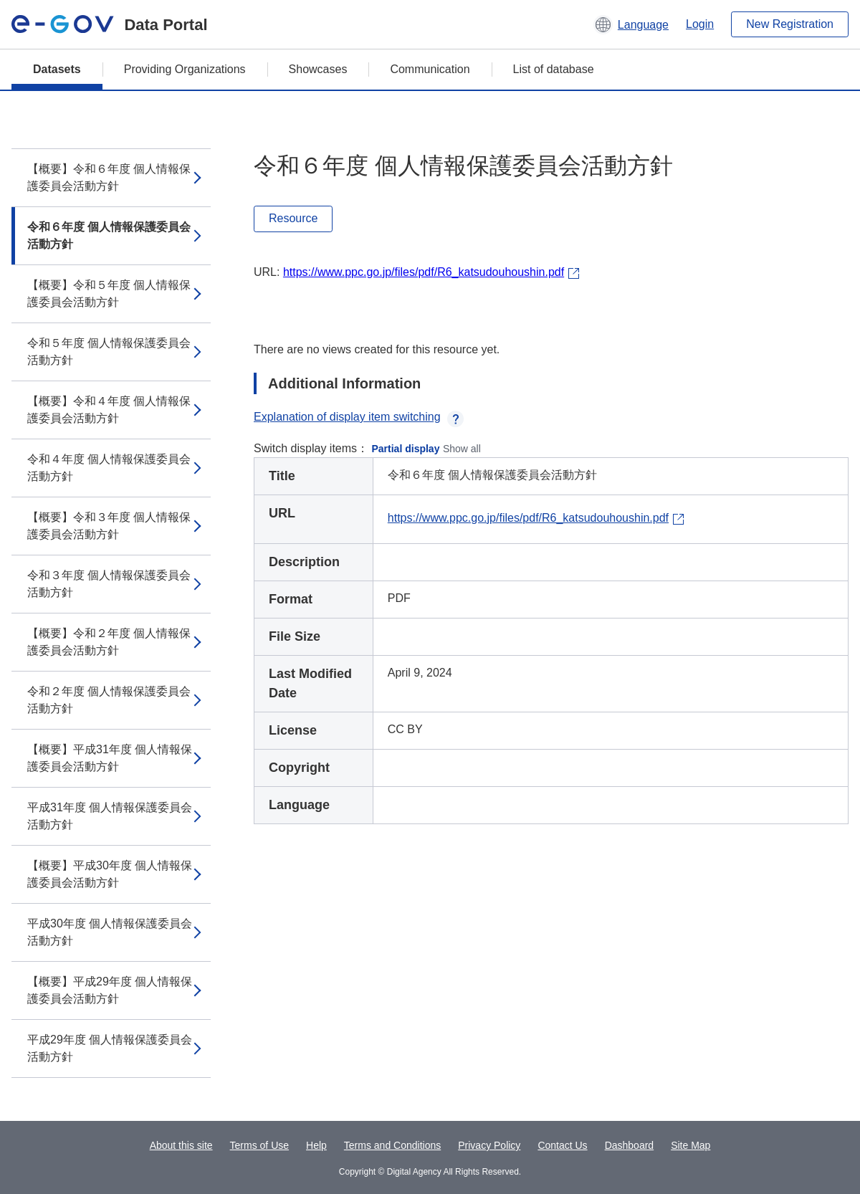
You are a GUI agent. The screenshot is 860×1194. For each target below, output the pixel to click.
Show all (462, 448)
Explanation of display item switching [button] (359, 417)
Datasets (57, 69)
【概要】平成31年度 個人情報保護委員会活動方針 (109, 758)
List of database (553, 69)
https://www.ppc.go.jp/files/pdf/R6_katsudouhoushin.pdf (423, 272)
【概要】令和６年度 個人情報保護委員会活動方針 (109, 177)
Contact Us (562, 1145)
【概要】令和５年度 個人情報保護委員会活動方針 (109, 293)
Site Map (690, 1145)
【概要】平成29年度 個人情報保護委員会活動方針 (109, 990)
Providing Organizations (185, 69)
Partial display (406, 448)
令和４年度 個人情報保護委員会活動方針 (109, 467)
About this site (181, 1145)
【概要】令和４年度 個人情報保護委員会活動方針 (109, 409)
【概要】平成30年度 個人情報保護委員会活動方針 (109, 874)
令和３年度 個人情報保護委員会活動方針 (109, 583)
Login (700, 24)
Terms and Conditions (392, 1145)
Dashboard (629, 1145)
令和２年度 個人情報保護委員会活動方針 (109, 700)
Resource (293, 218)
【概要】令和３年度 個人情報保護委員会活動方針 (109, 525)
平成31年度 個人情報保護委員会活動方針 (109, 816)
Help (316, 1145)
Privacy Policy (489, 1145)
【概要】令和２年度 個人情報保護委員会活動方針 (109, 641)
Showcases (318, 69)
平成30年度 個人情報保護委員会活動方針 (109, 932)
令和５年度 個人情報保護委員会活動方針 (109, 351)
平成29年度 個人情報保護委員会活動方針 (109, 1048)
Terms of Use (259, 1145)
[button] (631, 24)
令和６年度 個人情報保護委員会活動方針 (109, 235)
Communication (429, 69)
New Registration (789, 24)
